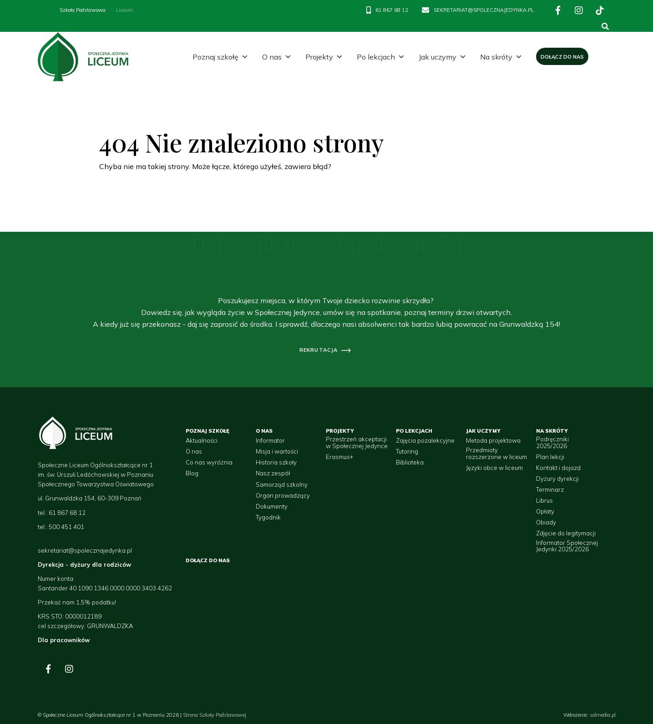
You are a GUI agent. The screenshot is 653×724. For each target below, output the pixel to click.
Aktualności (202, 440)
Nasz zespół (273, 473)
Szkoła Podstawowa (83, 10)
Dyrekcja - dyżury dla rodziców (84, 564)
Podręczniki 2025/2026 (552, 442)
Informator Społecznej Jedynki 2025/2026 (567, 546)
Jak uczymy (442, 57)
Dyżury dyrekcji (557, 478)
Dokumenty (272, 506)
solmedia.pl (603, 715)
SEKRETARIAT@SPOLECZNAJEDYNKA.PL (484, 10)
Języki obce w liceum (494, 467)
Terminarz (550, 489)
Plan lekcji (550, 457)
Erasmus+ (339, 457)
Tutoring (407, 451)
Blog (192, 473)
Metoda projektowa (493, 440)
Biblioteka (410, 462)
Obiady (546, 522)
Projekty (324, 57)
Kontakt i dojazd (558, 467)
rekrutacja (318, 350)
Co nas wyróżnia (209, 462)
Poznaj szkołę (220, 57)
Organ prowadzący (283, 495)
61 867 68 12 (391, 10)
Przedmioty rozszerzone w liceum (496, 453)
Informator (270, 440)
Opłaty (545, 511)
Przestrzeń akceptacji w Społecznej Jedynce (357, 442)
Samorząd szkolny (282, 484)
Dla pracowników (64, 640)
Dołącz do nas (562, 57)
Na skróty (501, 57)
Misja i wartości (277, 451)
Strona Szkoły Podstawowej (214, 715)
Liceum (124, 10)
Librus (544, 500)
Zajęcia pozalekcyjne (425, 440)
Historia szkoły (276, 462)
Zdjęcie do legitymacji (566, 533)
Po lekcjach (381, 57)
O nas (277, 57)
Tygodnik (268, 517)
